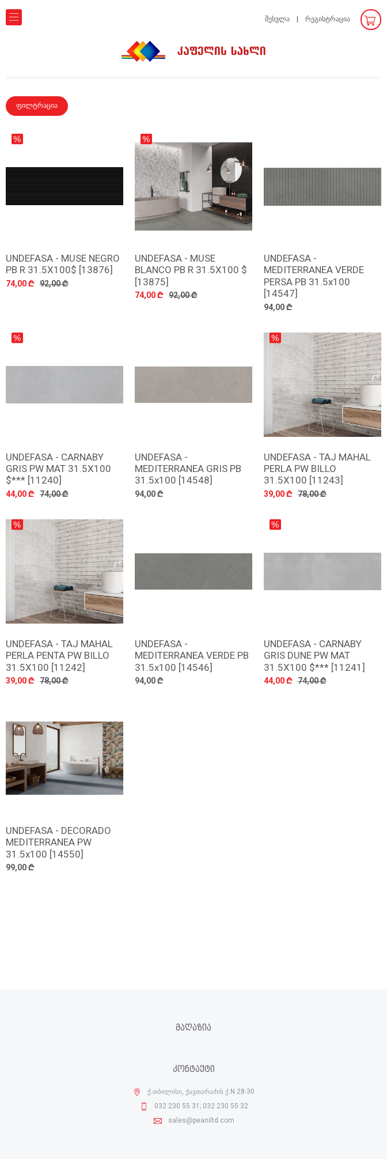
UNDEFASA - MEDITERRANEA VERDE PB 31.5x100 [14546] (192, 656)
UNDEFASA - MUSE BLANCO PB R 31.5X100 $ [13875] (191, 271)
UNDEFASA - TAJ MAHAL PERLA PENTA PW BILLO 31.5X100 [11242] (59, 656)
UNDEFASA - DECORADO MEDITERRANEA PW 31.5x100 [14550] (58, 843)
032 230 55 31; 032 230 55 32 (201, 1106)
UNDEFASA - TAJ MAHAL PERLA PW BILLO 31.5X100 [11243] (317, 469)
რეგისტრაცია (327, 19)
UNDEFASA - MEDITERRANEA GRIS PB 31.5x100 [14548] (188, 469)
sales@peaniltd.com (201, 1121)
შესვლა (277, 19)
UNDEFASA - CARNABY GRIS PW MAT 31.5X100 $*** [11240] (58, 469)
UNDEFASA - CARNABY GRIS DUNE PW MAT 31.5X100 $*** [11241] (314, 656)
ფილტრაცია (37, 106)
